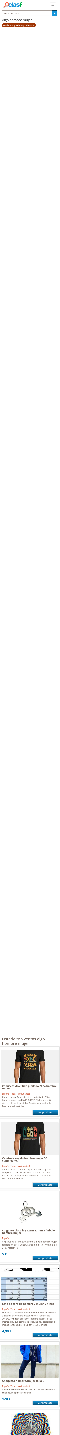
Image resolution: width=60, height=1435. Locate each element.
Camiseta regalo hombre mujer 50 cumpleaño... (24, 1159)
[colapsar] (53, 5)
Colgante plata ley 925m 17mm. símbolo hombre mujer (28, 1232)
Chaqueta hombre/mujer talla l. (23, 1381)
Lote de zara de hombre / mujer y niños (28, 1304)
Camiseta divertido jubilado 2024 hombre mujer (29, 1087)
